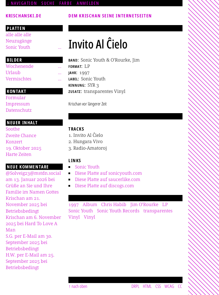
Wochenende (19, 66)
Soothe (13, 129)
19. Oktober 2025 (23, 148)
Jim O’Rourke (144, 204)
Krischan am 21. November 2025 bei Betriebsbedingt (26, 204)
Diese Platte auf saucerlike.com (107, 179)
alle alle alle (18, 34)
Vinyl (89, 217)
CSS (158, 286)
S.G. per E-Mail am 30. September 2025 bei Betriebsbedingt (29, 242)
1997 (73, 204)
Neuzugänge (19, 41)
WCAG (169, 286)
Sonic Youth (87, 167)
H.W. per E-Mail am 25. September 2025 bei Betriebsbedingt (30, 261)
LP (165, 204)
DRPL (135, 286)
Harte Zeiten (18, 154)
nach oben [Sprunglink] (79, 286)
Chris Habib (113, 204)
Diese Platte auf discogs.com (104, 185)
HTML (147, 286)
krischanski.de (23, 16)
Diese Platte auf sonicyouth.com (108, 173)
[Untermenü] (59, 47)
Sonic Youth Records (118, 210)
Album (90, 204)
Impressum (18, 104)
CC (180, 286)
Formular (16, 97)
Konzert (14, 142)
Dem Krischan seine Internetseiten (110, 16)
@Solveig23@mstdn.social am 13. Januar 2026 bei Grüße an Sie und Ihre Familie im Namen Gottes (33, 182)
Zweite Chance (21, 135)
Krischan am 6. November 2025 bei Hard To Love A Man (33, 223)
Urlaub (13, 72)
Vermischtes (18, 79)
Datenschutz (19, 110)
